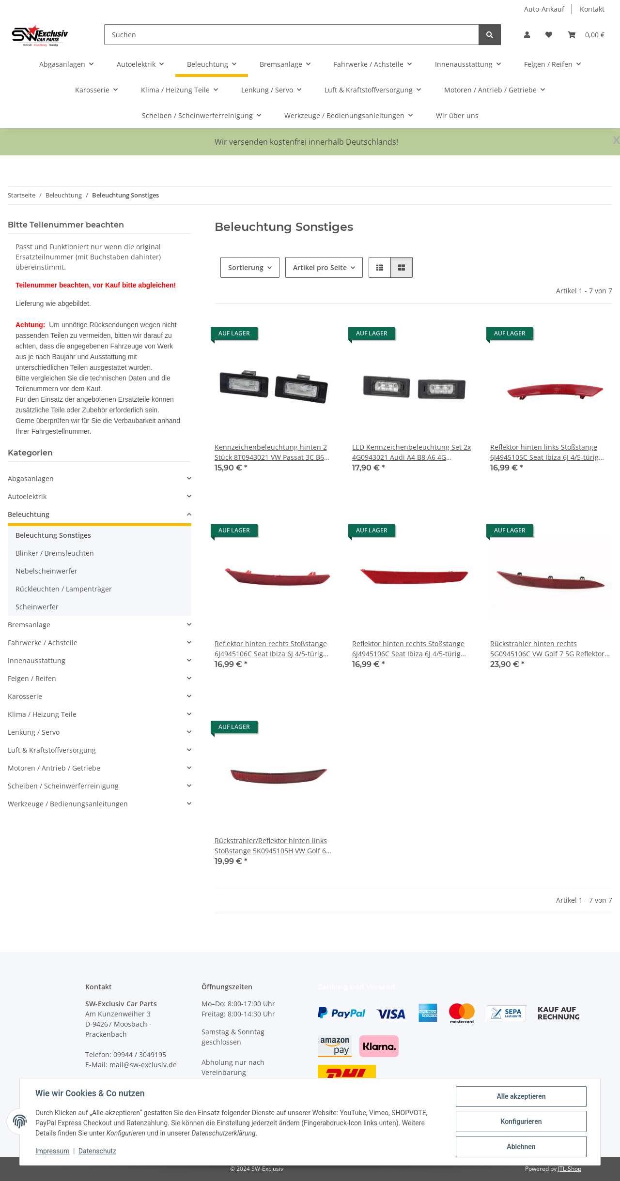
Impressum (52, 1151)
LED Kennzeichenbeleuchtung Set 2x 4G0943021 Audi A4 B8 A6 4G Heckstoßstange (411, 452)
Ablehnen (521, 1147)
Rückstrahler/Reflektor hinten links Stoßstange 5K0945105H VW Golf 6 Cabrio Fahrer (271, 846)
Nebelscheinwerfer (47, 570)
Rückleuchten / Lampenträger (64, 588)
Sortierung (246, 267)
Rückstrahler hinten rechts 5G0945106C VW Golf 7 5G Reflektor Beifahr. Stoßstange (547, 649)
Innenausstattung (36, 660)
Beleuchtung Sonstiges (53, 535)
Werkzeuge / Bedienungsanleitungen (68, 803)
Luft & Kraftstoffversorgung (52, 750)
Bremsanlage (29, 624)
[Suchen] (291, 34)
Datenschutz (97, 1151)
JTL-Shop (569, 1169)
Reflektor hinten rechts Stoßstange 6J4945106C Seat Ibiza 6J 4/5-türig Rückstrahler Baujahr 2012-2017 (408, 649)
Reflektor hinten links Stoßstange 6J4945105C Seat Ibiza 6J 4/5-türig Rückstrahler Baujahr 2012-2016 (544, 452)
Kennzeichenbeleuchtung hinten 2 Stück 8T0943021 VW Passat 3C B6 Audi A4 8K (271, 452)
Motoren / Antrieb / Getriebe (54, 767)
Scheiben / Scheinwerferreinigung (63, 785)
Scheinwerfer (37, 606)
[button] (527, 34)
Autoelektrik (27, 496)
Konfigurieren (521, 1121)
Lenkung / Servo (34, 732)
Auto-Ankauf (544, 9)
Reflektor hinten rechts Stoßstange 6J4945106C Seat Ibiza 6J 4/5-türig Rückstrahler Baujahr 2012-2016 (271, 649)
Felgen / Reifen (32, 678)
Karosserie (25, 696)
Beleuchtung (28, 514)
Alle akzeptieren (520, 1096)
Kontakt (592, 9)
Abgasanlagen (31, 478)
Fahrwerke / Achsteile (43, 642)
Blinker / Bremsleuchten (55, 553)
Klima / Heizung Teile (42, 714)
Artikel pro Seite (320, 267)
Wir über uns (457, 115)
